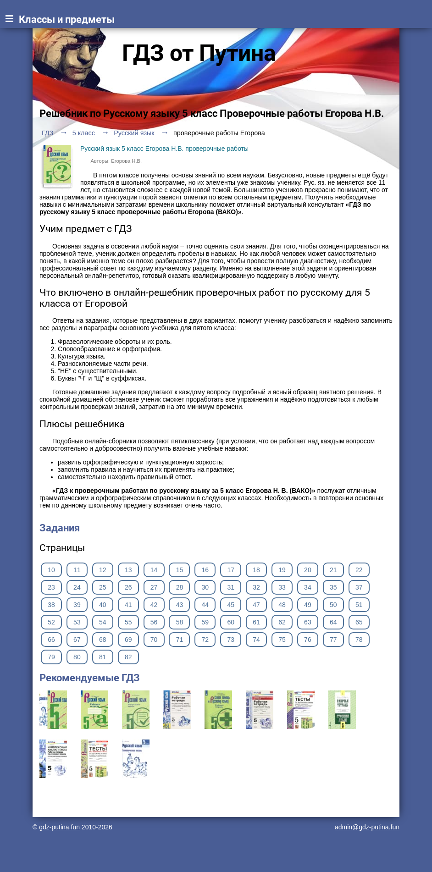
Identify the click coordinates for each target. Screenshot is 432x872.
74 (256, 639)
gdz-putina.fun (59, 827)
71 (179, 639)
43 (179, 604)
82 (128, 657)
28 (179, 587)
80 (77, 657)
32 (256, 587)
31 (230, 587)
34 (307, 587)
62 (282, 622)
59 (205, 622)
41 (128, 604)
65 (359, 622)
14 (154, 570)
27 (154, 587)
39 (77, 604)
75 (282, 639)
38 (51, 604)
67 (77, 639)
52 (51, 622)
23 (51, 587)
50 (333, 604)
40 (102, 604)
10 (51, 570)
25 (102, 587)
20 (307, 570)
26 (128, 587)
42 (154, 604)
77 (333, 639)
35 (333, 587)
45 (230, 604)
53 (77, 622)
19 (282, 570)
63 (307, 622)
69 (128, 639)
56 (154, 622)
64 (333, 622)
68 (102, 639)
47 (256, 604)
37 (359, 587)
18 (256, 570)
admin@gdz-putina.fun (367, 827)
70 (154, 639)
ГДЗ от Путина (199, 53)
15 (179, 570)
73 (230, 639)
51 (359, 604)
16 (205, 570)
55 (128, 622)
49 (307, 604)
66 (51, 639)
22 (359, 570)
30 (205, 587)
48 (282, 604)
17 (230, 570)
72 (205, 639)
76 (307, 639)
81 (102, 657)
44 (205, 604)
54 (102, 622)
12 (102, 570)
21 (333, 570)
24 (77, 587)
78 (359, 639)
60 (230, 622)
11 (77, 570)
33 (282, 587)
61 (256, 622)
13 (128, 570)
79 (51, 657)
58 (179, 622)
